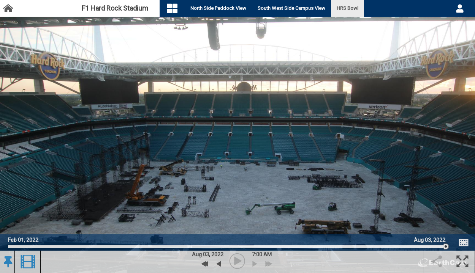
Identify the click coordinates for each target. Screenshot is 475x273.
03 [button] (206, 254)
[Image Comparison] (464, 242)
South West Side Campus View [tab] (298, 8)
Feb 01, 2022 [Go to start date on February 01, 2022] (23, 239)
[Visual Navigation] (178, 8)
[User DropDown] (460, 8)
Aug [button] (197, 254)
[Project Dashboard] (8, 8)
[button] (7, 262)
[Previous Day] (205, 264)
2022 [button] (217, 254)
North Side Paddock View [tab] (225, 8)
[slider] (227, 246)
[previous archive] (218, 264)
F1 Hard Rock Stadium (115, 8)
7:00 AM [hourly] (262, 254)
